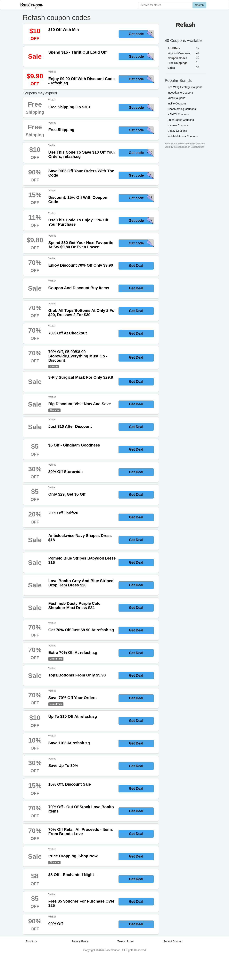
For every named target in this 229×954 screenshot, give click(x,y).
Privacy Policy (80, 941)
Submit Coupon (172, 941)
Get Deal (136, 266)
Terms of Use (126, 941)
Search (199, 5)
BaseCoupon (31, 5)
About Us (31, 941)
